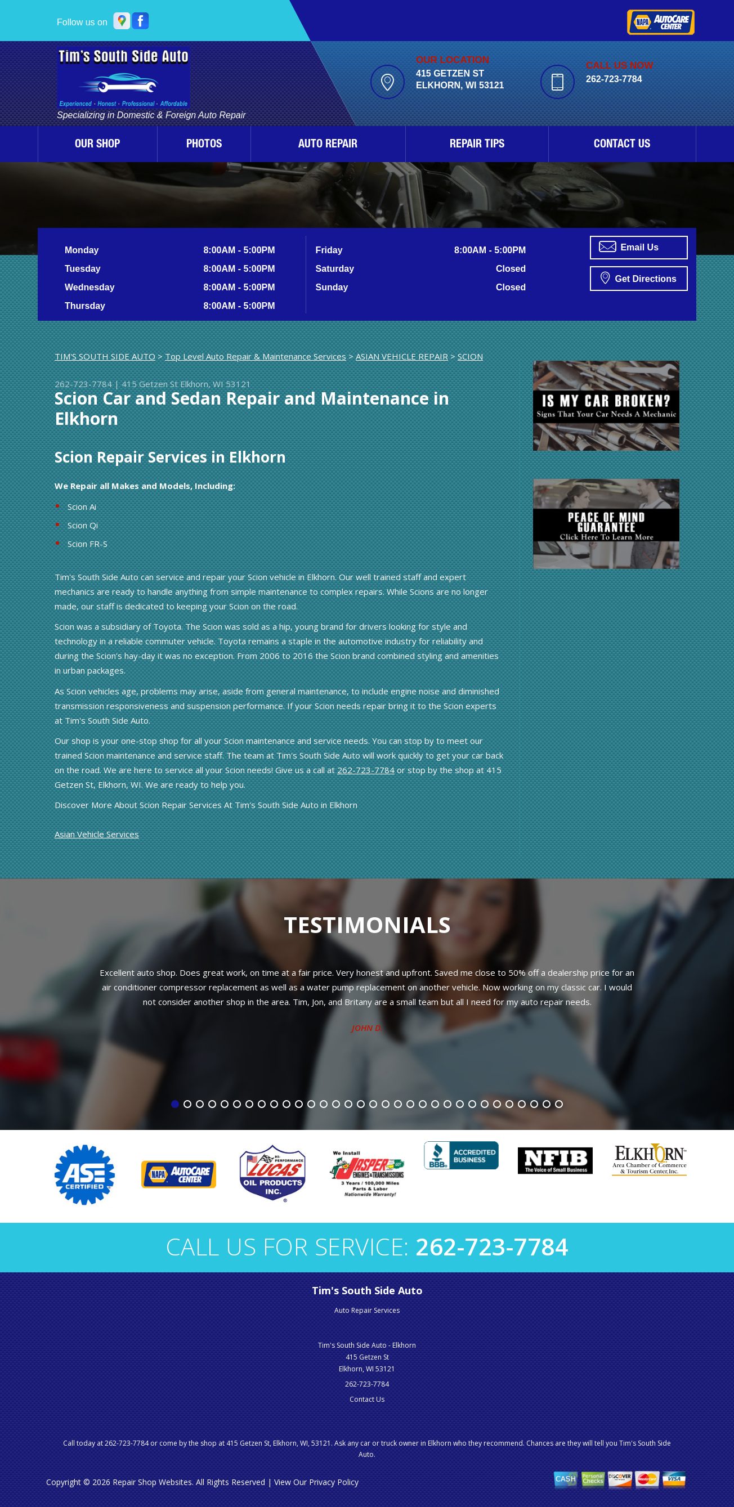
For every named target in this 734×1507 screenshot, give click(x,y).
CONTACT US (622, 145)
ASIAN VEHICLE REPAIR (402, 356)
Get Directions (639, 277)
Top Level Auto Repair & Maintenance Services (255, 356)
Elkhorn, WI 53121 (215, 383)
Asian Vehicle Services (97, 834)
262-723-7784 (614, 79)
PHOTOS (204, 145)
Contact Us (367, 1399)
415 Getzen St (150, 383)
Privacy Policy (334, 1482)
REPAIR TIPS (477, 145)
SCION (470, 356)
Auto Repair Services (367, 1310)
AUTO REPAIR (327, 145)
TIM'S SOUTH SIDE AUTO (105, 356)
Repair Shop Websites (152, 1482)
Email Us (629, 246)
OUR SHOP (97, 145)
